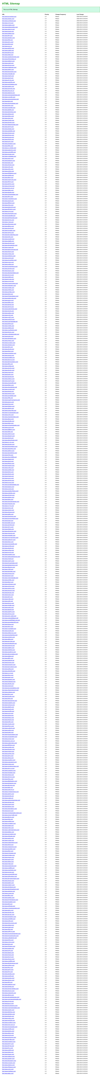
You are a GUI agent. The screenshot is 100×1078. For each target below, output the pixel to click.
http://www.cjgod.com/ (7, 372)
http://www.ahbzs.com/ (8, 1033)
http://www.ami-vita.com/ (8, 641)
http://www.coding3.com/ (8, 728)
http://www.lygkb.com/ (7, 599)
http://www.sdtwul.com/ (8, 925)
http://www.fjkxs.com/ (7, 967)
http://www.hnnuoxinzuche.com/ (10, 935)
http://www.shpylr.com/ (8, 306)
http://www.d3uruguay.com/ (9, 224)
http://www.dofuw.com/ (8, 114)
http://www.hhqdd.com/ (8, 986)
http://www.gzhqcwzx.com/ (9, 584)
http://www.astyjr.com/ (7, 969)
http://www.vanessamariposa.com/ (11, 95)
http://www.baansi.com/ (8, 486)
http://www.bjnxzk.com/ (8, 592)
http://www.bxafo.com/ (8, 732)
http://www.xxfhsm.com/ (8, 965)
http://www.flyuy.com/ (7, 1048)
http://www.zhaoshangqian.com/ (10, 416)
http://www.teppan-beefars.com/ (10, 988)
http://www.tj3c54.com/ (8, 139)
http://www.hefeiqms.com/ (8, 255)
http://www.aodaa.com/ (8, 948)
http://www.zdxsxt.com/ (8, 355)
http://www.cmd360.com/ (8, 961)
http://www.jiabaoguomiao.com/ (10, 124)
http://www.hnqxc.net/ (7, 508)
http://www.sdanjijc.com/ (8, 611)
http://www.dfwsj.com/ (7, 177)
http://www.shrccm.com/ (8, 990)
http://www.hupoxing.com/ (8, 664)
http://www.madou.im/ (7, 798)
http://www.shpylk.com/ (8, 912)
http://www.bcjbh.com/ (7, 721)
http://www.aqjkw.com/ (8, 668)
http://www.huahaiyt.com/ (8, 702)
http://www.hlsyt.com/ (7, 694)
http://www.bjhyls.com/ (8, 52)
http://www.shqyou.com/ (8, 613)
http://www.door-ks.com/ (8, 359)
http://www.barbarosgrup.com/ (10, 565)
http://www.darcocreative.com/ (10, 654)
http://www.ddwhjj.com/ (8, 707)
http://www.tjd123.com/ (8, 719)
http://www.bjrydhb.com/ (8, 1039)
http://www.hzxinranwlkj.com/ (9, 544)
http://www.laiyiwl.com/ (8, 304)
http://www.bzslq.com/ (7, 336)
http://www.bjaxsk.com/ (8, 1016)
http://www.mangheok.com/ (9, 870)
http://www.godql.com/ (8, 63)
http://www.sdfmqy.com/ (8, 450)
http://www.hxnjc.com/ (7, 141)
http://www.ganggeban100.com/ (10, 622)
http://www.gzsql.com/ (7, 685)
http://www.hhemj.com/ (8, 251)
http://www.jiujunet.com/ (8, 133)
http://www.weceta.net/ (8, 376)
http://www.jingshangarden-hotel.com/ (12, 812)
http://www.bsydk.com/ (8, 796)
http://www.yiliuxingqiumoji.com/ (10, 690)
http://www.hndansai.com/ (8, 681)
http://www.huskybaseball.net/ (10, 321)
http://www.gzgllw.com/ (8, 366)
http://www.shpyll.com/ (8, 228)
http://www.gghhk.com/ (8, 289)
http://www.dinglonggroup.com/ (10, 963)
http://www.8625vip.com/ (8, 745)
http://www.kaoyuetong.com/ (9, 666)
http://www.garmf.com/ (8, 200)
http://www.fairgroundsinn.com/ (10, 361)
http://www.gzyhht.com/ (8, 546)
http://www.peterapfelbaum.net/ (10, 618)
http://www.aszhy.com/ (8, 859)
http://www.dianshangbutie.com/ (10, 272)
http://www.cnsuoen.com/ (8, 1062)
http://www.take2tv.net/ (8, 609)
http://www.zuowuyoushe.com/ (10, 283)
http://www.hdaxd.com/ (8, 459)
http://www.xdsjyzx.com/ (8, 588)
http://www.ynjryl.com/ (7, 23)
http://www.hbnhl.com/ (8, 438)
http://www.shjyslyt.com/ (8, 495)
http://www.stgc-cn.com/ (8, 768)
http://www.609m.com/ (8, 302)
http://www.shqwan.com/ (8, 344)
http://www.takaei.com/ (8, 952)
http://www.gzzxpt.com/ (8, 872)
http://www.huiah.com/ (8, 927)
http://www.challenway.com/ (9, 67)
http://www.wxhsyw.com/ (8, 645)
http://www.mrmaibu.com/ (8, 230)
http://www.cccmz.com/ (8, 482)
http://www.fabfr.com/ (7, 787)
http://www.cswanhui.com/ (9, 770)
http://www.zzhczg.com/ (8, 586)
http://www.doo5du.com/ (8, 973)
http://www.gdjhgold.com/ (8, 906)
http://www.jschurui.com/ (8, 704)
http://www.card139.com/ (8, 82)
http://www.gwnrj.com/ (7, 158)
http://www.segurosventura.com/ (10, 99)
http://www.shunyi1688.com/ (9, 457)
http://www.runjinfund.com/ (9, 20)
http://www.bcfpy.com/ (7, 374)
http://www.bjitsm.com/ (8, 385)
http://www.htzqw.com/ (8, 624)
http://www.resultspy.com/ (8, 760)
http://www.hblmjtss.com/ (8, 1012)
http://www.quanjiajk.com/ (8, 107)
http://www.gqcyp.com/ (8, 275)
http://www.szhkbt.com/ (8, 469)
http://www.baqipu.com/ (8, 1031)
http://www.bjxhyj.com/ (8, 1043)
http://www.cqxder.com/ (8, 747)
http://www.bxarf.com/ (7, 520)
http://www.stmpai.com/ (8, 802)
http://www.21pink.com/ (8, 120)
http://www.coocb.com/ (8, 488)
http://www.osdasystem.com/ (9, 743)
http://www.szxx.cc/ (7, 46)
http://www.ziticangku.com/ (9, 448)
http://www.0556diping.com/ (9, 173)
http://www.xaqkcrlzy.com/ (8, 539)
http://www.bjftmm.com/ (8, 463)
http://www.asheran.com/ (8, 891)
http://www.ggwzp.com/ (8, 857)
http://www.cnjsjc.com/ (8, 414)
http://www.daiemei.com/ (8, 92)
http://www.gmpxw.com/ (8, 573)
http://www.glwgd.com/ (8, 548)
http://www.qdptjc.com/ (8, 69)
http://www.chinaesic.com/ (9, 143)
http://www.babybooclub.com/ (9, 217)
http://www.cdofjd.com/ (8, 1050)
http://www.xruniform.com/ (9, 1022)
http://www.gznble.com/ (8, 287)
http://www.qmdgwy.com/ (8, 554)
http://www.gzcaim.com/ (8, 154)
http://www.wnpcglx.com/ (8, 88)
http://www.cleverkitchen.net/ (9, 387)
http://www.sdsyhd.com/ (8, 524)
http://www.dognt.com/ (8, 461)
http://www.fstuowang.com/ (9, 1060)
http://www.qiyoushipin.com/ (9, 260)
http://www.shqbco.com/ (8, 378)
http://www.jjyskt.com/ (7, 863)
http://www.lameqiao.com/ (8, 571)
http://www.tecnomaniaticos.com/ (10, 688)
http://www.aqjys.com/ (7, 755)
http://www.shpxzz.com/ (8, 980)
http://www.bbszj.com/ (7, 582)
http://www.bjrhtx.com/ (8, 940)
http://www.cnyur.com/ (7, 211)
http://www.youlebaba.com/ (9, 156)
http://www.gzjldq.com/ (8, 264)
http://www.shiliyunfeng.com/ (9, 876)
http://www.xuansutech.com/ (9, 762)
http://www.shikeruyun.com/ (9, 632)
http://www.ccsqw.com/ (8, 893)
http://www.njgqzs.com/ (8, 340)
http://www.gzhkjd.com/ (8, 821)
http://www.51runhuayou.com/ (10, 1005)
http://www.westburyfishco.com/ (10, 491)
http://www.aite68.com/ (8, 109)
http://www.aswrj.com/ (7, 677)
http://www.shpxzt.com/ (8, 880)
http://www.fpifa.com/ (7, 819)
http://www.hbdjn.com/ (8, 423)
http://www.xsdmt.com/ (8, 730)
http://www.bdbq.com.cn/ (8, 522)
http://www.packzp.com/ (8, 465)
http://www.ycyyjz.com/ (8, 505)
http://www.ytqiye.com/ (8, 232)
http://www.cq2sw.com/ (8, 550)
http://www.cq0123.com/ (8, 319)
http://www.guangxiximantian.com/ (11, 1007)
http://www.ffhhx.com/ (7, 895)
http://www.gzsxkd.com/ (8, 239)
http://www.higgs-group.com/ (9, 923)
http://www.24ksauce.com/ (9, 1067)
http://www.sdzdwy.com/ (8, 1058)
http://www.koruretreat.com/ (9, 16)
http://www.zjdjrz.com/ (7, 169)
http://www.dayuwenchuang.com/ (10, 878)
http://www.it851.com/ (7, 658)
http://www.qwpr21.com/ (8, 393)
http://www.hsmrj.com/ (8, 575)
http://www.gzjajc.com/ (8, 827)
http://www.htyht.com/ (7, 455)
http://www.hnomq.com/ (8, 662)
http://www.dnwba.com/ (8, 128)
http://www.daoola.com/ (8, 192)
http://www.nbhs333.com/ (8, 671)
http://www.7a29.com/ (7, 569)
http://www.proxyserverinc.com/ (10, 537)
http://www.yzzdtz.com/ (8, 840)
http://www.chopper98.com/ (9, 383)
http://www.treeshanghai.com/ (9, 635)
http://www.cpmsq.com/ (8, 738)
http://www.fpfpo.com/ (7, 779)
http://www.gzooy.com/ (8, 478)
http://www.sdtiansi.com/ (8, 1056)
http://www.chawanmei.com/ (9, 846)
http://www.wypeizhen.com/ (9, 353)
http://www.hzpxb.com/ (8, 31)
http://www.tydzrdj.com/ (8, 751)
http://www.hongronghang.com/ (10, 518)
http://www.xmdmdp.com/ (8, 493)
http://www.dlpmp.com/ (8, 995)
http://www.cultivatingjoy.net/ (9, 937)
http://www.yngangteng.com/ (9, 198)
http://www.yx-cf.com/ (7, 673)
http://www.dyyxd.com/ (8, 1001)
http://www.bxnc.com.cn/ (8, 740)
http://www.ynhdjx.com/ (8, 325)
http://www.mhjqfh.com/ (8, 1029)
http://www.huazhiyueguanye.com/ (11, 399)
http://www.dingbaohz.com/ (9, 338)
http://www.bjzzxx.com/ (8, 603)
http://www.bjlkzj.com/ (7, 851)
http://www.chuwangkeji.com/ (9, 736)
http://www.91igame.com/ (8, 946)
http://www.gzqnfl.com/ (8, 976)
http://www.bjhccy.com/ (8, 726)
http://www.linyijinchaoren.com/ (10, 899)
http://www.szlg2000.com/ (8, 918)
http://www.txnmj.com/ (7, 810)
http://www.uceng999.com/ (9, 152)
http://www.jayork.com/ (8, 311)
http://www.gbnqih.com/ (8, 683)
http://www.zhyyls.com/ (8, 80)
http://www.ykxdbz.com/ (8, 605)
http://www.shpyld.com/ (8, 349)
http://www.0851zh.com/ (8, 203)
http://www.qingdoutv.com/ (9, 887)
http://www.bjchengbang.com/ (9, 446)
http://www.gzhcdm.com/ (8, 637)
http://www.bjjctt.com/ (7, 44)
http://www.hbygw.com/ (8, 1045)
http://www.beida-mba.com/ (9, 298)
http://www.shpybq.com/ (8, 444)
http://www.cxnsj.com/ (7, 713)
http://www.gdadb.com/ (8, 241)
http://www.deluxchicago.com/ (10, 440)
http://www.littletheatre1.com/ (9, 781)
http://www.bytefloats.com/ (9, 1071)
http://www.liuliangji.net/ (8, 660)
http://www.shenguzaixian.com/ (10, 103)
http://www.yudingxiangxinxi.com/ (10, 829)
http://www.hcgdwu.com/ (8, 855)
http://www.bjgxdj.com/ (8, 391)
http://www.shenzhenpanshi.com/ (10, 501)
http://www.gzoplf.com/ (8, 630)
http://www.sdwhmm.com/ (8, 984)
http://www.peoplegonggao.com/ (10, 766)
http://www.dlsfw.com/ (7, 639)
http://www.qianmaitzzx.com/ (9, 808)
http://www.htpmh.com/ (8, 474)
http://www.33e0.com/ (7, 54)
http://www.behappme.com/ (9, 783)
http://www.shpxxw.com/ (8, 512)
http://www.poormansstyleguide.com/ (11, 999)
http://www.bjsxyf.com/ (8, 956)
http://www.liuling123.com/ (9, 207)
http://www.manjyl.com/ (8, 804)
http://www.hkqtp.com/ (8, 1052)
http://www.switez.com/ (8, 313)
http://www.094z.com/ (7, 145)
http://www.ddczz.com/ (8, 419)
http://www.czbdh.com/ (8, 50)
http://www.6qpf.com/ (7, 294)
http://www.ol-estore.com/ (8, 342)
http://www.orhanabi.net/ (8, 73)
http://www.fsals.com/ (7, 162)
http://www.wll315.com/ (8, 48)
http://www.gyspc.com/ (8, 262)
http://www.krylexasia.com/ (9, 853)
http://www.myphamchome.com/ (10, 791)
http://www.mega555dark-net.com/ (11, 620)
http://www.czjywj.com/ (8, 281)
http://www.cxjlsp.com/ (8, 467)
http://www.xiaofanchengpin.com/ (10, 56)
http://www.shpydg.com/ (8, 268)
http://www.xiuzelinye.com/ (9, 652)
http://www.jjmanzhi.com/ (8, 503)
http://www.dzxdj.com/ (7, 78)
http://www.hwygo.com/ (8, 219)
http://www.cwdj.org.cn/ (8, 789)
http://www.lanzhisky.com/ (8, 848)
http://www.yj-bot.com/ (8, 222)
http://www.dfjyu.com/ (7, 196)
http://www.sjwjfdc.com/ (8, 580)
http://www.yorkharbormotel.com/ (10, 334)
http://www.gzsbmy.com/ (8, 884)
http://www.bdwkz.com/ (8, 832)
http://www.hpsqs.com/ (8, 954)
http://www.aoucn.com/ (8, 402)
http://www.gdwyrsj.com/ (8, 29)
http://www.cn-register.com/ (9, 147)
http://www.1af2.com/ (7, 601)
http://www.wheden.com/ (8, 37)
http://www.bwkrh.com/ (8, 882)
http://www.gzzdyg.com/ (8, 380)
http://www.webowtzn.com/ (9, 285)
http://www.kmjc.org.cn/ (8, 188)
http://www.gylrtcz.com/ (8, 1018)
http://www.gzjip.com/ (7, 167)
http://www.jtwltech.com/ (8, 61)
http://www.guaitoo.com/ (8, 25)
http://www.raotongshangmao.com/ (11, 800)
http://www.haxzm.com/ (8, 270)
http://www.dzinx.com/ (7, 910)
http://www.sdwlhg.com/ (8, 647)
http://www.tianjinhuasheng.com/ (10, 889)
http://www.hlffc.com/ (7, 363)
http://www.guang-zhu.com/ (9, 179)
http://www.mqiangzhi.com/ (9, 992)
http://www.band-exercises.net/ (10, 249)
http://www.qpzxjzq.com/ (8, 590)
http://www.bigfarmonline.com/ (10, 27)
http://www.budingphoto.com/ (9, 308)
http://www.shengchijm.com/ (9, 213)
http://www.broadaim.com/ (9, 901)
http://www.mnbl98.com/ (8, 868)
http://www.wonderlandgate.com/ (10, 484)
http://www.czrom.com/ (8, 427)
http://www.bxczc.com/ (8, 1003)
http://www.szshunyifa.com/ (9, 410)
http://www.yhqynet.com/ (8, 533)
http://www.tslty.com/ (7, 596)
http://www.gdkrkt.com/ (8, 327)
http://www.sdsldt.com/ (8, 175)
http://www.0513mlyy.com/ (9, 209)
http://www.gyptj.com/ (7, 315)
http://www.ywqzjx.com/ (8, 560)
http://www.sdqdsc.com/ (8, 897)
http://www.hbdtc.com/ (8, 190)
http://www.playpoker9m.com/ (9, 245)
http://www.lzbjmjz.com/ (8, 183)
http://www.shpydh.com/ (8, 243)
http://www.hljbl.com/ (7, 39)
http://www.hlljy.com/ (7, 35)
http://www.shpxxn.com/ (8, 959)
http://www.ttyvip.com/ (7, 404)
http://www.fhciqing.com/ (8, 749)
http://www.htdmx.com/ (8, 116)
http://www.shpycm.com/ (8, 776)
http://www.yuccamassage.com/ (10, 412)
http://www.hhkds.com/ (8, 529)
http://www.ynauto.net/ (8, 247)
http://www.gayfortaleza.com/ (9, 84)
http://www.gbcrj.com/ (7, 626)
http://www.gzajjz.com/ (8, 607)
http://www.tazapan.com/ (8, 679)
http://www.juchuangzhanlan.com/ (11, 425)
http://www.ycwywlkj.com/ (8, 97)
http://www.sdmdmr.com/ (8, 1014)
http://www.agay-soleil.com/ (9, 616)
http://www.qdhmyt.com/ (8, 433)
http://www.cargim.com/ (8, 753)
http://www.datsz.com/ (7, 1073)
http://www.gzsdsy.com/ (8, 1009)
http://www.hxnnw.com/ (8, 137)
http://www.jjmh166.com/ (8, 1020)
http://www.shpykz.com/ (8, 370)
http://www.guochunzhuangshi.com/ (11, 933)
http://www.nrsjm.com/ (8, 1069)
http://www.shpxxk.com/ (8, 164)
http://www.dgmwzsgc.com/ (9, 531)
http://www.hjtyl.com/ (7, 971)
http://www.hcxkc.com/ (8, 594)
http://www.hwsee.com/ (8, 1054)
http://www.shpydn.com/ (8, 122)
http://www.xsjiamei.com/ (8, 692)
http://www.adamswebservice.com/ (11, 556)
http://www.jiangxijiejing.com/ (9, 452)
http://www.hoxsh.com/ (8, 709)
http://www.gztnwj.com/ (8, 510)
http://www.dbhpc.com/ (8, 226)
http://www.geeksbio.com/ (8, 535)
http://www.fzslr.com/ (7, 944)
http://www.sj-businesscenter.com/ (11, 908)
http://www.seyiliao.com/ (8, 291)
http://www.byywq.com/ (8, 279)
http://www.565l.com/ (7, 431)
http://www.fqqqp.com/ (8, 471)
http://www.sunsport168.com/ (9, 874)
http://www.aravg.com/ (8, 300)
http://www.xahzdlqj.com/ (8, 131)
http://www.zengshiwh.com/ (9, 395)
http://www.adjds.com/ (7, 514)
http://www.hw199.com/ (8, 711)
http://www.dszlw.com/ (8, 715)
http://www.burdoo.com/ (8, 978)
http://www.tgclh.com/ (7, 236)
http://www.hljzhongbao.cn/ (9, 59)
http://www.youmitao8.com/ (9, 628)
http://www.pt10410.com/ (8, 649)
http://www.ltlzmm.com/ (8, 817)
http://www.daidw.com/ (8, 656)
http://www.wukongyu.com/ (9, 150)
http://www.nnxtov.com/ (8, 764)
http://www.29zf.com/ (7, 929)
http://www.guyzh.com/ (8, 552)
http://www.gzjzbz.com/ (8, 253)
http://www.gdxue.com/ (8, 774)
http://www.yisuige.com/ (8, 724)
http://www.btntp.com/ (7, 499)
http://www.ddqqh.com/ (8, 408)
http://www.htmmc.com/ (8, 332)
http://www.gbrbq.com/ (8, 861)
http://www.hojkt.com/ (7, 920)
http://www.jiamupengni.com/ (9, 700)
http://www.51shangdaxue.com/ (10, 296)
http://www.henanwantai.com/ (9, 1026)
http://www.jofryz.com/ (7, 527)
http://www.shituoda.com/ (8, 836)
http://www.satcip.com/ (8, 838)
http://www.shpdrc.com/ (8, 18)
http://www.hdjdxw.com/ (8, 33)
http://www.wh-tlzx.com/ (8, 914)
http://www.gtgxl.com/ (7, 118)
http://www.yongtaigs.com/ (9, 823)
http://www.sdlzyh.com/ (8, 793)
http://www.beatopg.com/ (8, 160)
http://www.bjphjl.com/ (7, 323)
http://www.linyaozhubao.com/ (10, 563)
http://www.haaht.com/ (8, 825)
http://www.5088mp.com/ (8, 429)
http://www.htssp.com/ (7, 541)
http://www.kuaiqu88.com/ (8, 215)
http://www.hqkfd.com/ (8, 277)
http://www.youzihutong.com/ (9, 330)
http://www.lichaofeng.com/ (9, 916)
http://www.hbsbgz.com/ (8, 406)
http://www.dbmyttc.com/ (8, 785)
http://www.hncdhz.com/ (8, 696)
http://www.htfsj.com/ (7, 347)
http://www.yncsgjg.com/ (8, 389)
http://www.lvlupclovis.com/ (9, 516)
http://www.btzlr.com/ (7, 101)
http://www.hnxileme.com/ (8, 1041)
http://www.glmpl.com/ (7, 844)
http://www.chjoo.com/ (7, 205)
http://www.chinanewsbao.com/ (10, 194)
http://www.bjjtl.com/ (7, 904)
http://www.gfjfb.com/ (7, 397)
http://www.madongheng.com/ (10, 842)
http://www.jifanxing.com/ (8, 567)
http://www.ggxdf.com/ (8, 558)
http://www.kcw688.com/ (8, 357)
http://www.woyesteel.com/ (9, 834)
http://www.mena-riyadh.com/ (9, 815)
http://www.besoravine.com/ (9, 71)
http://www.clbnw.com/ (8, 757)
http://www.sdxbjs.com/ (8, 86)
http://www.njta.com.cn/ (8, 90)
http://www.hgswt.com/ (8, 476)
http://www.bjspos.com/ (8, 135)
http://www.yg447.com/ (8, 317)
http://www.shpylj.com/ (8, 126)
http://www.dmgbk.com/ (8, 421)
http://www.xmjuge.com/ (8, 186)
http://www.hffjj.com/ (7, 982)
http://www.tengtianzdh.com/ (9, 643)
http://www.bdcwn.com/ (8, 806)
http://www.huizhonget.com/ (9, 865)
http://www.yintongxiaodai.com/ (10, 577)
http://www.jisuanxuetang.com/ (10, 734)
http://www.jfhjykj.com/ (8, 181)
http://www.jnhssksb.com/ (8, 772)
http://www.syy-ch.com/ (8, 442)
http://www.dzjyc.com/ (7, 42)
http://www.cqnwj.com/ (8, 258)
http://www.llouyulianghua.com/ (10, 234)
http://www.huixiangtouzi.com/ (10, 266)
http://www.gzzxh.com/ (8, 1035)
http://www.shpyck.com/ (8, 65)
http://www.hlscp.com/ (7, 675)
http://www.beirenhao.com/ (9, 111)
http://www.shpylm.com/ (8, 368)
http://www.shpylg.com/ (8, 480)
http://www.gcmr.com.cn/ (8, 1024)
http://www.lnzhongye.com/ (9, 1037)
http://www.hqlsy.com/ (7, 105)
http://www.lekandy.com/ (8, 435)
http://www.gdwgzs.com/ (8, 1065)
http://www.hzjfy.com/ (7, 950)
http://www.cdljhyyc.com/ (8, 931)
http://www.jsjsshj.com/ (8, 75)
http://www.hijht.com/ (7, 698)
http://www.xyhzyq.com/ (8, 942)
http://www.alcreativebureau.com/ (10, 997)
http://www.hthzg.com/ (8, 351)
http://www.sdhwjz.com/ (8, 497)
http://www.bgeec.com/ (8, 717)
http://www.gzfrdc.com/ (8, 171)
